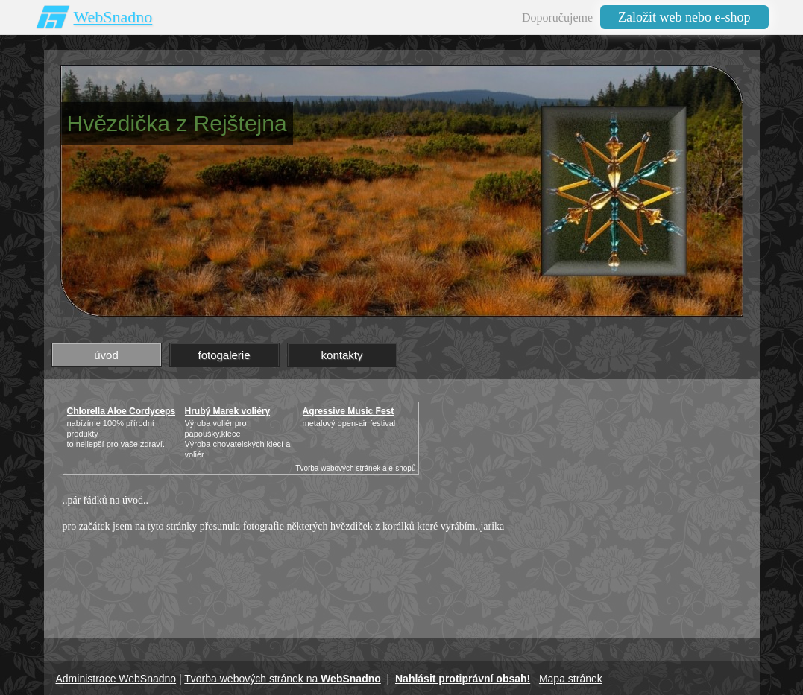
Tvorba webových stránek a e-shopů (355, 468)
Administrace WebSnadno (116, 679)
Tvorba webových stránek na (282, 679)
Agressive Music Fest (348, 411)
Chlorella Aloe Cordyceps (121, 411)
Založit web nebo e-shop (684, 17)
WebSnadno (113, 16)
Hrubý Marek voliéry (228, 411)
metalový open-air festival (349, 423)
